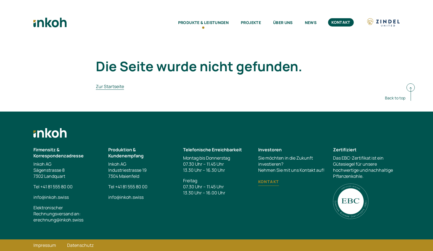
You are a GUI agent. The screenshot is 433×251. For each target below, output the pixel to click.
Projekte (251, 22)
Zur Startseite (110, 86)
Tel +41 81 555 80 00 (53, 187)
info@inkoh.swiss (51, 197)
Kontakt (340, 22)
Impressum (44, 245)
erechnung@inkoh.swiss (58, 220)
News (310, 22)
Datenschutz (80, 245)
